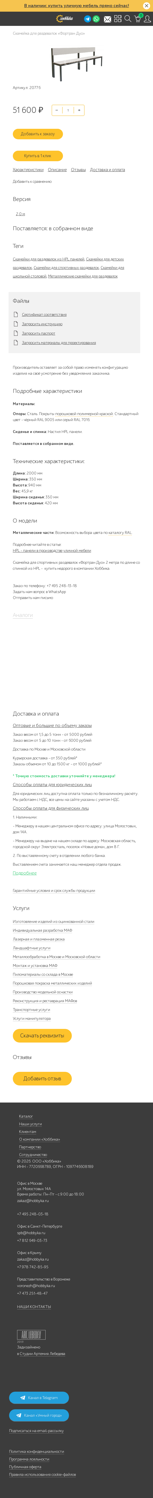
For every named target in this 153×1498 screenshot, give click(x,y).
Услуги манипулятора (32, 1018)
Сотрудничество (33, 1154)
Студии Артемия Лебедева (42, 1353)
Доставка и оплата (107, 169)
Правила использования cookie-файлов (42, 1474)
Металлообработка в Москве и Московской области (56, 956)
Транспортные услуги (31, 1009)
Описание (57, 169)
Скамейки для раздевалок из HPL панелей (48, 259)
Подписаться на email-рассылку (36, 1430)
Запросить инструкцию (42, 324)
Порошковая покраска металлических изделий (52, 983)
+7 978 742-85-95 (32, 1267)
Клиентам (27, 1131)
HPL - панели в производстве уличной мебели (52, 550)
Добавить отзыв (42, 1079)
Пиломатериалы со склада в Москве (43, 974)
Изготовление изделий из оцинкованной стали (53, 921)
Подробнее (25, 873)
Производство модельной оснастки (43, 992)
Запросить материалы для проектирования (59, 343)
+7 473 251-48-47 (32, 1293)
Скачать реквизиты (42, 1036)
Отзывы (78, 169)
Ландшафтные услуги (31, 948)
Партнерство (30, 1147)
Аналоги (23, 615)
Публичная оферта (25, 1466)
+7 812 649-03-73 (32, 1240)
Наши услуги (30, 1124)
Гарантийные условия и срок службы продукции (54, 890)
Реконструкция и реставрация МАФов (45, 1000)
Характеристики (28, 169)
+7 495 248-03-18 (32, 1214)
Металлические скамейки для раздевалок (83, 276)
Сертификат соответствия (44, 314)
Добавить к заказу (38, 133)
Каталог (26, 1116)
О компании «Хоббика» (39, 1139)
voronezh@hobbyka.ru (36, 1285)
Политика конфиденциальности (36, 1451)
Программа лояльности (29, 1459)
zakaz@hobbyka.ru (33, 1200)
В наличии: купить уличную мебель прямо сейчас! (76, 5)
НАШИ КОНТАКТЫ (34, 1306)
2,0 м (20, 214)
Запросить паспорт (38, 333)
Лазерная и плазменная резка (39, 939)
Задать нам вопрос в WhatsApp (39, 591)
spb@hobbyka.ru (31, 1232)
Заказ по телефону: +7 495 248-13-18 (45, 585)
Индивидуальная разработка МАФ (42, 930)
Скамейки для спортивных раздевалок (66, 267)
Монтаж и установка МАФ (35, 965)
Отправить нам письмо (33, 597)
